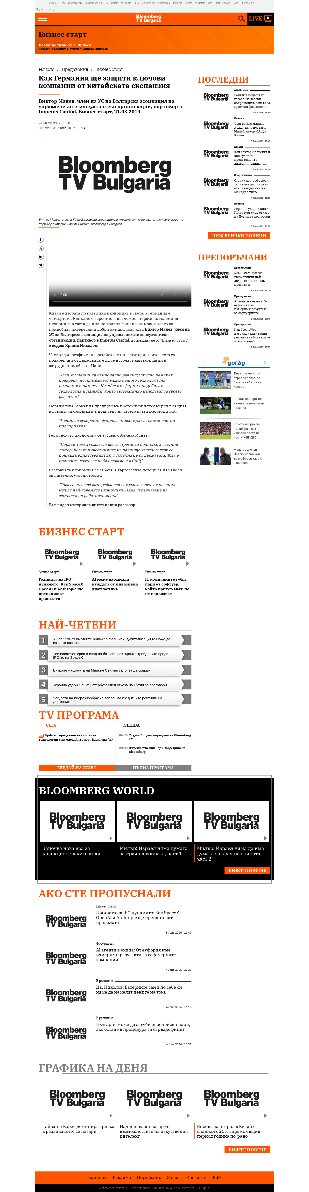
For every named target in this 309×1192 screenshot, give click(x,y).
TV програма (79, 715)
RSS (217, 1177)
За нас (174, 1177)
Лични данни (160, 1188)
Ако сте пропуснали (105, 893)
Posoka (226, 3)
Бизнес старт (82, 531)
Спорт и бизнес (243, 175)
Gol (106, 3)
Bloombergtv (75, 3)
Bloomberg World (96, 790)
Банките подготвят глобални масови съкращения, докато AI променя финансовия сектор (252, 103)
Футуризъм (104, 943)
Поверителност (140, 1188)
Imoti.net (177, 3)
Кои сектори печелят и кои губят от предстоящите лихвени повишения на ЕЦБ (252, 159)
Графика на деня (93, 1068)
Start (217, 3)
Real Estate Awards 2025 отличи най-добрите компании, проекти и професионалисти (249, 281)
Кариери (97, 1177)
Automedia (164, 3)
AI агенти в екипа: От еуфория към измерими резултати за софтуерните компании (250, 309)
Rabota (188, 3)
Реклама (122, 1177)
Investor (53, 3)
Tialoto (114, 3)
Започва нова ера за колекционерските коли (71, 850)
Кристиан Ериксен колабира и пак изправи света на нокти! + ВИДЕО (230, 430)
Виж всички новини (239, 236)
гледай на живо (77, 767)
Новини (239, 118)
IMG (42, 3)
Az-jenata (125, 3)
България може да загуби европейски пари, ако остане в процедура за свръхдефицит (143, 1027)
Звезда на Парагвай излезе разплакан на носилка (232, 405)
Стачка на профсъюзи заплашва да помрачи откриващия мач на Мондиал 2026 (251, 186)
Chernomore (247, 3)
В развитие (104, 981)
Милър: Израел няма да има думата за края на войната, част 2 (230, 853)
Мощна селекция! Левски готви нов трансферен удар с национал (231, 456)
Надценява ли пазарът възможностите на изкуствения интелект (154, 1131)
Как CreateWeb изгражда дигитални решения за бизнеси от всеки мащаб (252, 335)
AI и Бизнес (241, 90)
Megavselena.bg (45, 9)
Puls (136, 3)
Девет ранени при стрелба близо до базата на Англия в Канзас (231, 380)
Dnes (63, 3)
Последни (223, 79)
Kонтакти (196, 1177)
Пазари (238, 146)
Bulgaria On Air (93, 3)
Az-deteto (200, 3)
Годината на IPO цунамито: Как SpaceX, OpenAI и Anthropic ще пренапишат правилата (138, 917)
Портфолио (149, 1177)
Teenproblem (148, 3)
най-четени (78, 624)
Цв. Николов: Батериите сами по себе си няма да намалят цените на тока (139, 990)
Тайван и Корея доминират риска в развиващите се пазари (78, 1129)
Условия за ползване (114, 1188)
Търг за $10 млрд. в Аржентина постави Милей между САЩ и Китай (250, 129)
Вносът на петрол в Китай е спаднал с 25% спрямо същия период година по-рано (228, 1131)
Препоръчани (232, 257)
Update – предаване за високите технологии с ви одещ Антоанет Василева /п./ (76, 737)
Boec (235, 3)
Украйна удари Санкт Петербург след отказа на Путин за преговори (252, 213)
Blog (209, 3)
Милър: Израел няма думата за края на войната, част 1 (154, 850)
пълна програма (153, 767)
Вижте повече (247, 870)
